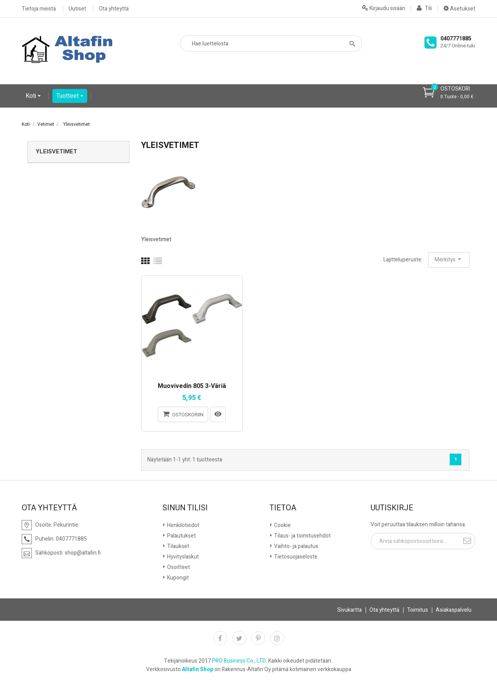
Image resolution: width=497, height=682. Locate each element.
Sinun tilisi (185, 508)
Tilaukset (177, 546)
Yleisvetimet (56, 151)
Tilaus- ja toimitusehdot (302, 536)
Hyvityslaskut (182, 557)
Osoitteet (178, 567)
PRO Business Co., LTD (239, 661)
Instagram (277, 638)
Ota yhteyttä (114, 9)
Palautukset (181, 536)
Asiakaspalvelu (453, 610)
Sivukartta (349, 610)
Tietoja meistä (39, 9)
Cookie (282, 525)
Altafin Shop (197, 669)
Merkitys (449, 259)
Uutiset (77, 9)
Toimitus (417, 610)
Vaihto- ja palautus (295, 546)
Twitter (239, 638)
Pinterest (258, 638)
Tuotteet (68, 96)
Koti (32, 96)
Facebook (220, 638)
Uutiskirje (392, 508)
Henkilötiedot (182, 525)
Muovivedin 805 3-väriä (192, 386)
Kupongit (177, 578)
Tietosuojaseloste (295, 557)
